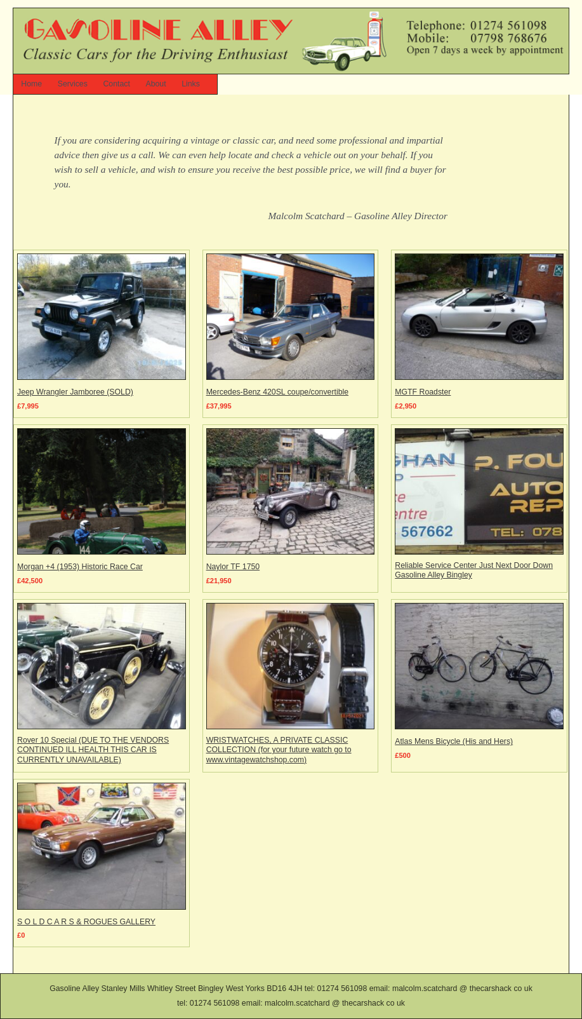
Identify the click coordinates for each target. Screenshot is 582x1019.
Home (31, 83)
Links (191, 83)
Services (73, 83)
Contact (116, 83)
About (155, 83)
